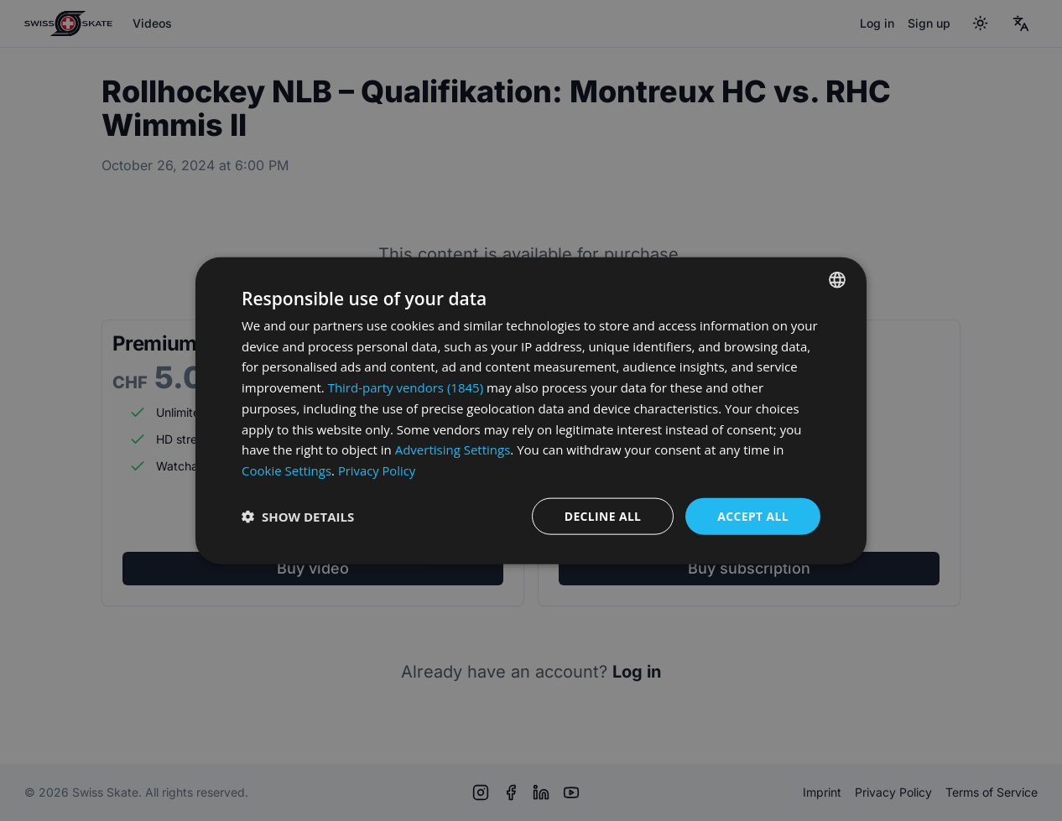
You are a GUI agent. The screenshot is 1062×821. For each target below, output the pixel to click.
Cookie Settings (286, 470)
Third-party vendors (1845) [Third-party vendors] (405, 387)
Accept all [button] (753, 515)
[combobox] (837, 279)
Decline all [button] (601, 515)
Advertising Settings (453, 449)
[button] (298, 516)
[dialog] (531, 410)
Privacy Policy (377, 470)
